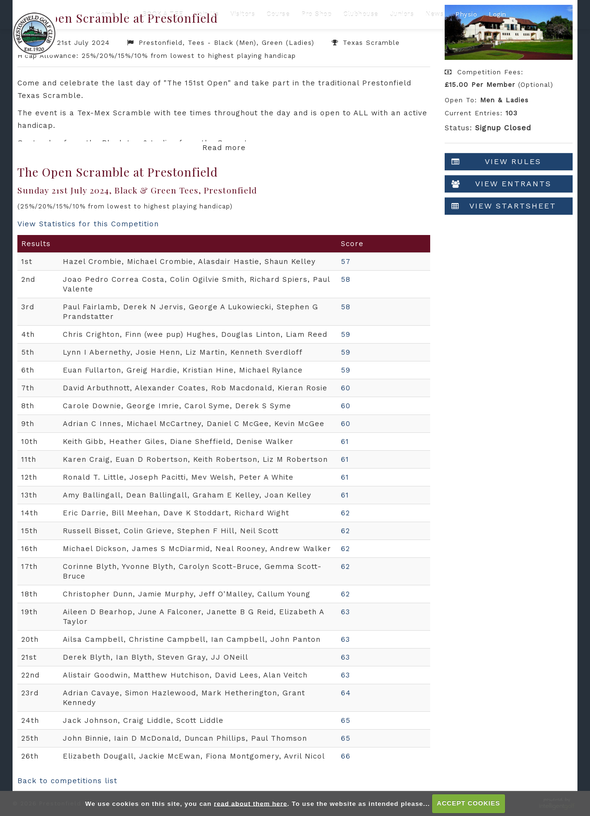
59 (346, 334)
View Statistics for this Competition (88, 224)
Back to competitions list (67, 780)
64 (346, 693)
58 (346, 279)
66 (346, 756)
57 (346, 261)
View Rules (496, 161)
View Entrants (501, 184)
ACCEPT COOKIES (468, 803)
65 (346, 720)
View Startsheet (503, 206)
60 (346, 388)
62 (345, 513)
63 (345, 612)
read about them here (250, 803)
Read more (224, 147)
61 (345, 441)
